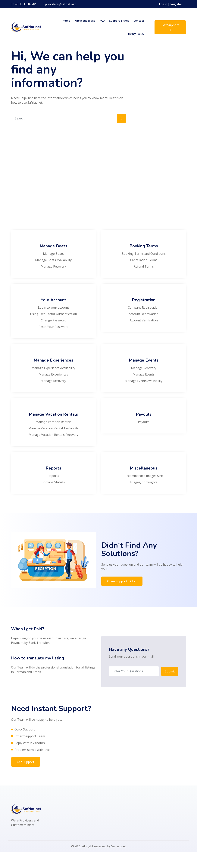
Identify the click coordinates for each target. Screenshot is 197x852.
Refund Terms (144, 266)
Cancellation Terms (143, 260)
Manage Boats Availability (53, 260)
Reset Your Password (53, 327)
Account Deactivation (143, 314)
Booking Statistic (53, 482)
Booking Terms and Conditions (144, 254)
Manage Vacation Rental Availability (53, 428)
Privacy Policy (135, 34)
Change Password (53, 320)
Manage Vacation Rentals (53, 422)
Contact (138, 20)
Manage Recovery (53, 266)
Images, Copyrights (143, 482)
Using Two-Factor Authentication (53, 314)
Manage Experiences (53, 374)
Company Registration (143, 307)
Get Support (170, 27)
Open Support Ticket (122, 581)
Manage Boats (53, 254)
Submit (170, 671)
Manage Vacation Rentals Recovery (53, 435)
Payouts (143, 422)
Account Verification (144, 320)
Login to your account (53, 307)
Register (176, 4)
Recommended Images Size (144, 476)
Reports (53, 476)
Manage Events (144, 374)
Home (66, 20)
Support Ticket (119, 20)
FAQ (102, 20)
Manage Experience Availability (53, 368)
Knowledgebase (85, 20)
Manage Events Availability (143, 381)
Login (163, 4)
